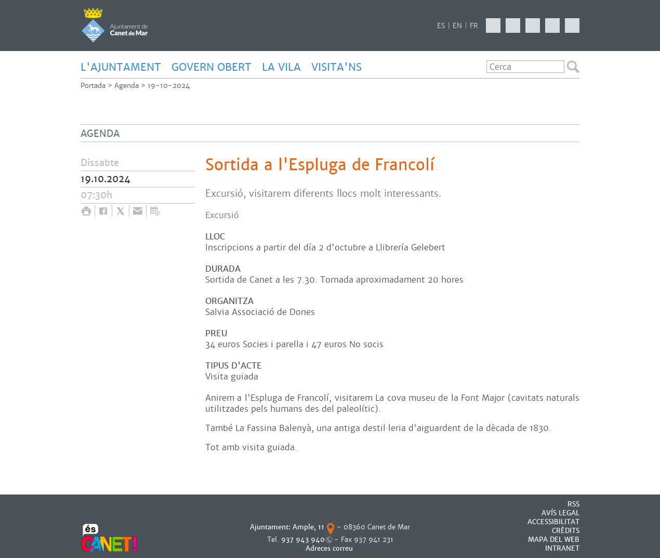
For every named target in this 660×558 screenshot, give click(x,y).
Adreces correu (330, 548)
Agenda (126, 85)
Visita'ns (336, 67)
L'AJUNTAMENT (121, 67)
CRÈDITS (565, 530)
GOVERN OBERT (211, 67)
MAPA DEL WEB (553, 539)
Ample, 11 (308, 527)
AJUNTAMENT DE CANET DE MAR (115, 25)
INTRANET (562, 548)
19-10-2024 (169, 85)
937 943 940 (303, 539)
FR (474, 25)
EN (457, 25)
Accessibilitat (553, 521)
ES (441, 25)
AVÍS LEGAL (560, 513)
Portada (93, 85)
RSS (573, 504)
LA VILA (281, 67)
